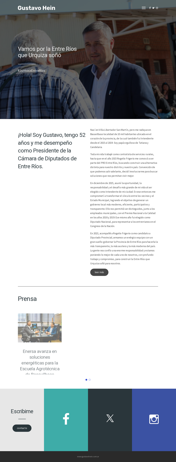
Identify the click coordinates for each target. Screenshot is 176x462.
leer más (99, 272)
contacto (22, 428)
